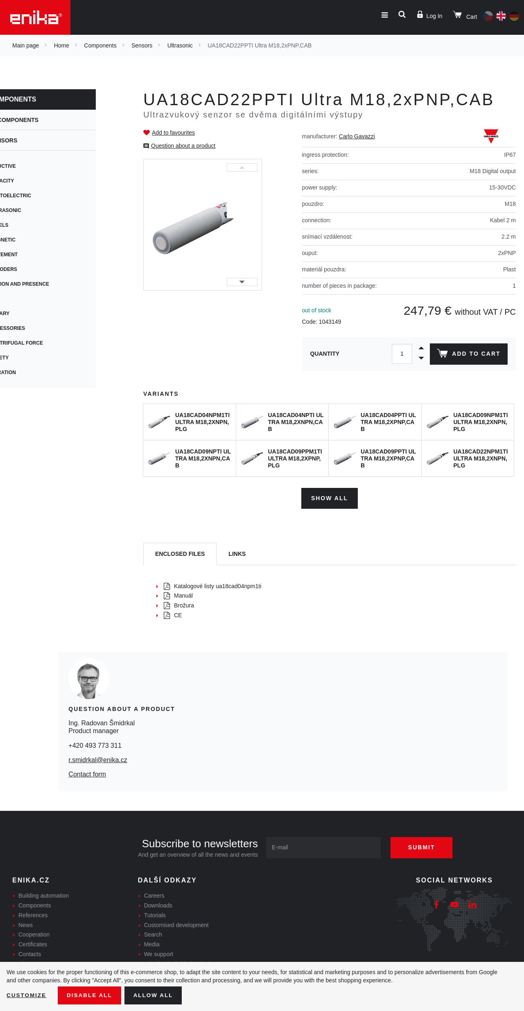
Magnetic (29, 240)
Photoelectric (37, 196)
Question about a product (183, 145)
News (25, 924)
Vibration (29, 372)
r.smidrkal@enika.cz (97, 759)
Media (152, 943)
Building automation (43, 894)
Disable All (91, 995)
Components (100, 45)
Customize (27, 995)
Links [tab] (237, 552)
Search (153, 933)
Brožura (179, 604)
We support (158, 953)
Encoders (30, 269)
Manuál (178, 594)
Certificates (32, 943)
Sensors (141, 45)
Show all (329, 497)
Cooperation (34, 933)
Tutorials (155, 914)
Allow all (156, 995)
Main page (25, 45)
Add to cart (468, 355)
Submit (424, 846)
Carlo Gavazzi (357, 136)
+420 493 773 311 (94, 744)
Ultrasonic (180, 45)
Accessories (34, 328)
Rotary (26, 313)
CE (173, 614)
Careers (154, 894)
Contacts (29, 953)
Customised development (176, 924)
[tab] (180, 553)
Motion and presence (46, 284)
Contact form (87, 773)
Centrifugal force (43, 343)
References (33, 914)
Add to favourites (173, 132)
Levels (26, 225)
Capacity (28, 181)
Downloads (158, 904)
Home (61, 45)
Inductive (29, 166)
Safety (26, 358)
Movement (30, 254)
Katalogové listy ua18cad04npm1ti (212, 585)
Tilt (21, 299)
